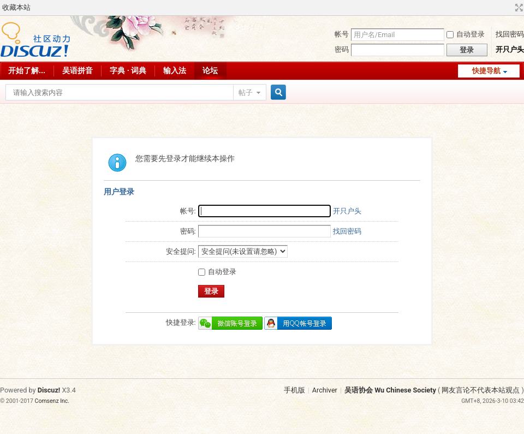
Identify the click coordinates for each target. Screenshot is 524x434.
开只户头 (510, 49)
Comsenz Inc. (52, 401)
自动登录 (465, 34)
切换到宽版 (517, 8)
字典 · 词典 (128, 70)
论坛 (210, 70)
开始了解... (26, 70)
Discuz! (49, 390)
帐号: (188, 211)
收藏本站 (16, 7)
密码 (342, 49)
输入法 (174, 70)
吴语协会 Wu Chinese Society (390, 390)
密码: (188, 231)
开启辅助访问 (508, 8)
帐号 (342, 34)
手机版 (294, 390)
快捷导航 (486, 71)
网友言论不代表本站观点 (481, 390)
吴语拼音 (77, 70)
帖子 (246, 92)
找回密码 (510, 34)
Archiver (324, 390)
